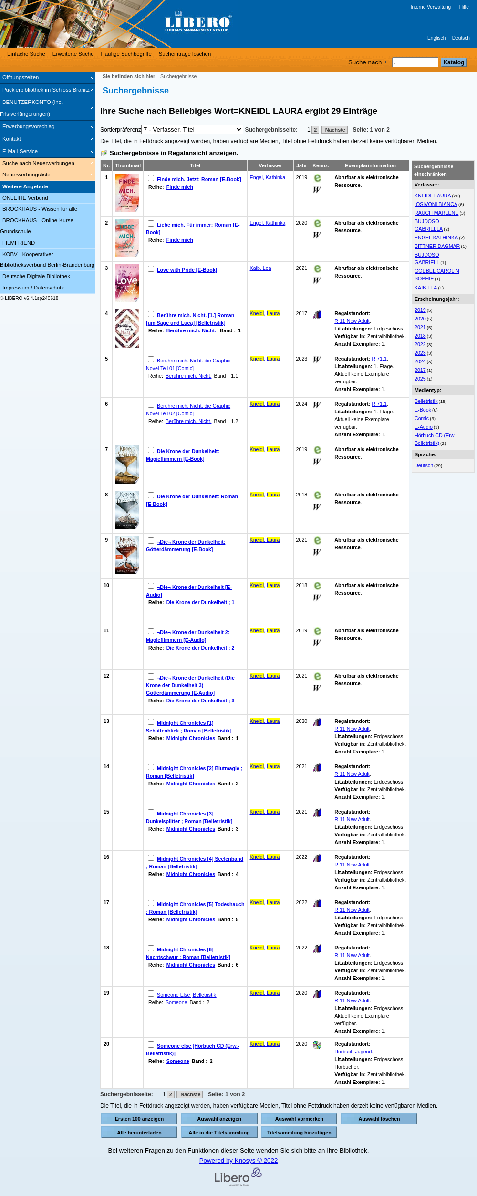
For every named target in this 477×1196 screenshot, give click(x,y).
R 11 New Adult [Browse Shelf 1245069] (351, 729)
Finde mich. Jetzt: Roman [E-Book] (199, 179)
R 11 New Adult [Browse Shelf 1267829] (351, 864)
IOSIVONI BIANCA (436, 204)
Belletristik (426, 401)
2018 (420, 336)
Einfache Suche (26, 54)
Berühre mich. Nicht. (192, 330)
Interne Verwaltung (431, 7)
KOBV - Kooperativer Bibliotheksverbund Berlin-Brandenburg (47, 259)
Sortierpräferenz (120, 129)
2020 (420, 318)
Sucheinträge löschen (185, 54)
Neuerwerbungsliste (26, 174)
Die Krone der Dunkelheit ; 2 (200, 647)
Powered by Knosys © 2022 (238, 1160)
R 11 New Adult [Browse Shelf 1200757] (351, 321)
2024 (420, 361)
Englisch (436, 38)
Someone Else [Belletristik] (187, 995)
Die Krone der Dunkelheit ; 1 (200, 602)
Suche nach (365, 62)
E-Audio (424, 427)
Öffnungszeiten (20, 77)
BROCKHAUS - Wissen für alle (39, 209)
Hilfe (464, 7)
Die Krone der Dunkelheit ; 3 (200, 700)
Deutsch (461, 38)
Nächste (334, 130)
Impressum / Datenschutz (33, 287)
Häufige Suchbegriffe (126, 54)
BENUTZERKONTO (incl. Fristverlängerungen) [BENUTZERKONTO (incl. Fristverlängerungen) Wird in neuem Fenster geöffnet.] (32, 108)
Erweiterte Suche (73, 54)
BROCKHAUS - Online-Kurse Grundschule (36, 225)
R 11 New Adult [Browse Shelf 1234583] (351, 1000)
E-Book (423, 409)
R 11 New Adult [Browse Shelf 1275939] (351, 955)
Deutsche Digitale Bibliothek (36, 276)
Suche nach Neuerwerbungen (38, 163)
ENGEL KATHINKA (436, 237)
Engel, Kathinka (268, 177)
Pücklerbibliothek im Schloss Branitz (46, 90)
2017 (420, 370)
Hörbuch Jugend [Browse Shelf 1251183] (353, 1051)
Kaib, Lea (260, 268)
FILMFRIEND (18, 243)
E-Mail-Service (20, 151)
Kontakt (11, 139)
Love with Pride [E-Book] (187, 270)
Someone (176, 1002)
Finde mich (179, 187)
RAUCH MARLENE (436, 213)
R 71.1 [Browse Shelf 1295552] (379, 358)
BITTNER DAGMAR (437, 246)
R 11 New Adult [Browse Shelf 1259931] (351, 819)
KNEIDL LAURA (433, 195)
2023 (420, 353)
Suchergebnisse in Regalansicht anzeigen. (174, 152)
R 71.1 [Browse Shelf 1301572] (379, 404)
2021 (420, 327)
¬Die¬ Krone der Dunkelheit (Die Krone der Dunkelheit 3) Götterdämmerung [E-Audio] (190, 685)
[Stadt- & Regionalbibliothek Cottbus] (143, 24)
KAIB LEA (426, 287)
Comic (422, 418)
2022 (420, 344)
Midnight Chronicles (190, 738)
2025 (420, 378)
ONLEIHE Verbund (25, 198)
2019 (420, 310)
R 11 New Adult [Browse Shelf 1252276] (351, 774)
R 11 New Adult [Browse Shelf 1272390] (351, 910)
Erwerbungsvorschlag (28, 126)
